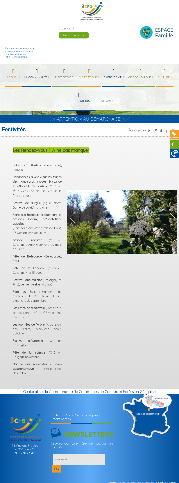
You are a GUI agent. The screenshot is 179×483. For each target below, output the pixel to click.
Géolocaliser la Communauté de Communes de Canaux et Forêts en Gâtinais (89, 391)
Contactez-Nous (62, 415)
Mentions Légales (86, 415)
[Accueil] (91, 11)
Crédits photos (61, 419)
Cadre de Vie (113, 77)
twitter (156, 130)
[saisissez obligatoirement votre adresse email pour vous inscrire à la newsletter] (79, 459)
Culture (164, 77)
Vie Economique (139, 77)
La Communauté (35, 77)
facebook (150, 130)
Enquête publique (78, 101)
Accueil (12, 77)
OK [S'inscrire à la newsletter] (56, 469)
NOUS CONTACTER (73, 35)
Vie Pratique (88, 77)
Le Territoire (63, 77)
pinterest (162, 130)
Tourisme (105, 101)
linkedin (168, 130)
